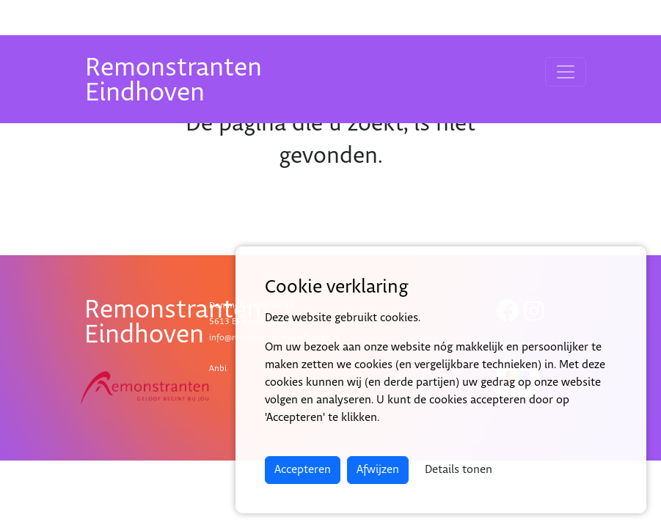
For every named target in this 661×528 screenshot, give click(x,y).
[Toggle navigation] (565, 72)
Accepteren (302, 469)
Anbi (218, 368)
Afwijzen (378, 469)
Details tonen (458, 469)
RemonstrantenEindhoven (173, 80)
